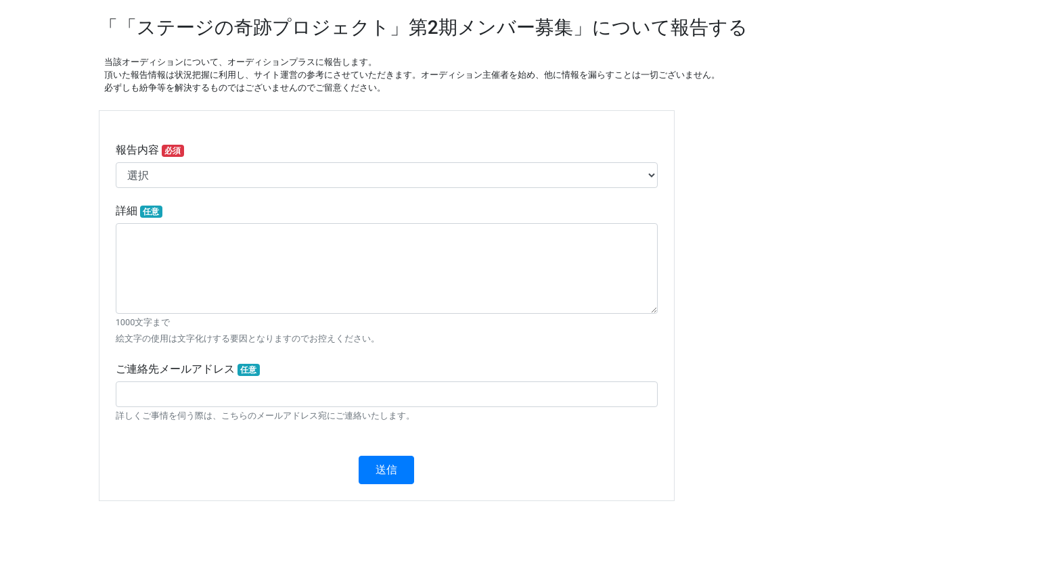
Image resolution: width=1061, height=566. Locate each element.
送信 (386, 469)
